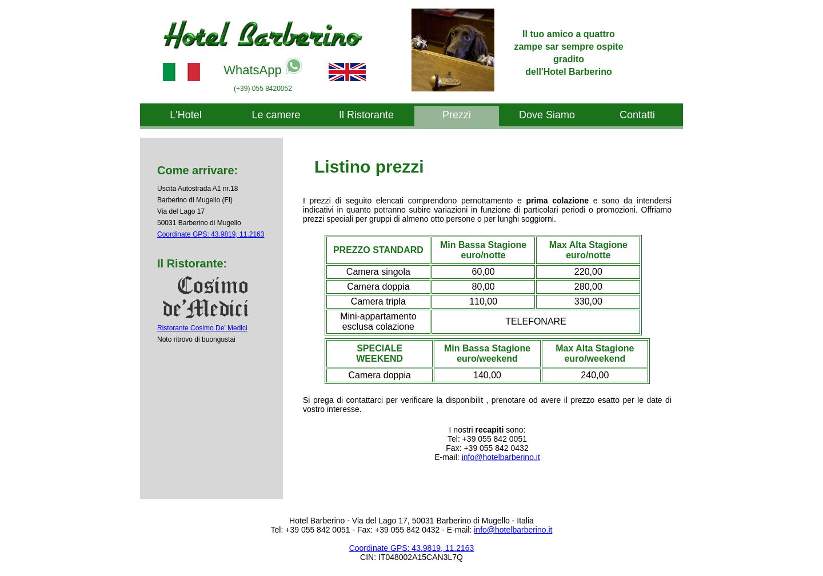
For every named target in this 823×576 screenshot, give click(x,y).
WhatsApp (263, 67)
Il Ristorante (366, 115)
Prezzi (456, 115)
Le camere (275, 115)
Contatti (637, 115)
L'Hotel (185, 115)
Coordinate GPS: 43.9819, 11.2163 (210, 234)
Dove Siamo (547, 115)
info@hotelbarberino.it (501, 457)
